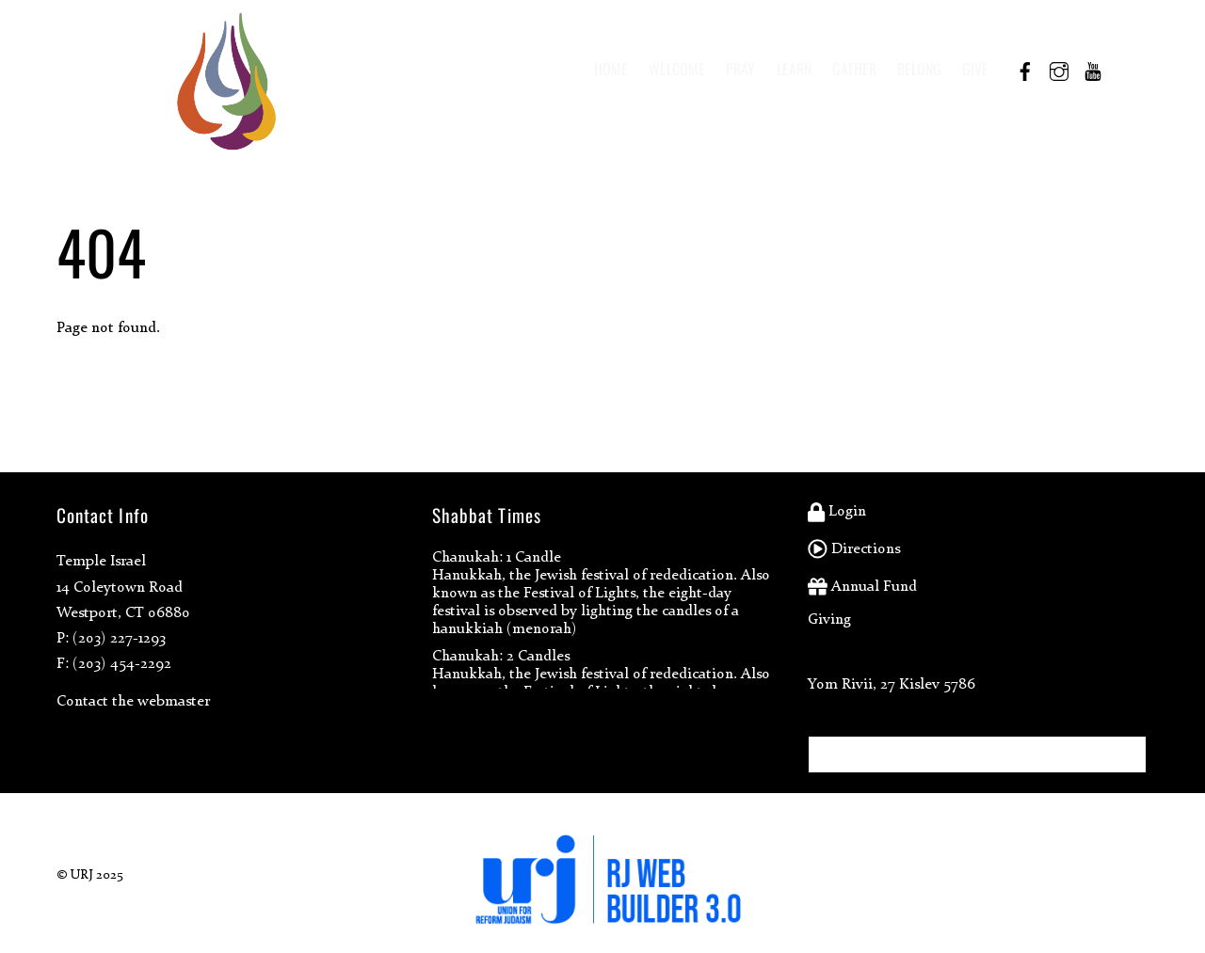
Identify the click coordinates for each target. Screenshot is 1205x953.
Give (975, 68)
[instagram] (1059, 67)
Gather (854, 68)
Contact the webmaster (133, 700)
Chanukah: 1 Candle (496, 556)
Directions (854, 548)
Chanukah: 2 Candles (501, 655)
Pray (740, 68)
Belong (919, 68)
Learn (794, 68)
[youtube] (1093, 67)
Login (837, 510)
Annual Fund (862, 586)
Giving (829, 618)
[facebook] (1025, 67)
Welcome (677, 68)
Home (611, 68)
